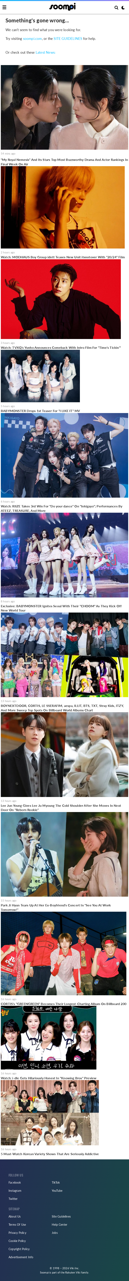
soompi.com (32, 38)
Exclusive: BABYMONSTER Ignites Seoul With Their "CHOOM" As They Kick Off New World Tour (61, 608)
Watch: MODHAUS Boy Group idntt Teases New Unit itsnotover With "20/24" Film (63, 257)
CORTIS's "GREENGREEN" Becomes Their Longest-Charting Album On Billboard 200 (63, 1004)
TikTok (56, 1182)
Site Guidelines (61, 1216)
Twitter (13, 1198)
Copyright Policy (19, 1249)
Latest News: (45, 52)
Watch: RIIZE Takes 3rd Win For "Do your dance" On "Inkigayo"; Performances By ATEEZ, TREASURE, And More (61, 508)
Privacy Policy (17, 1232)
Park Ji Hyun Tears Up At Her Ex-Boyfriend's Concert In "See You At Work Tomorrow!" (56, 907)
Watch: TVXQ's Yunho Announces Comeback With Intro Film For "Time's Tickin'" (61, 347)
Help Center (59, 1224)
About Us (15, 1216)
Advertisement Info (21, 1257)
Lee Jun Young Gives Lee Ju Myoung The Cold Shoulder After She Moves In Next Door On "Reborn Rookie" (61, 807)
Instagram (15, 1190)
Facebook (15, 1182)
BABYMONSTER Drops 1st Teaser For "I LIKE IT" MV (40, 411)
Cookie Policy (17, 1241)
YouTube (57, 1190)
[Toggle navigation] (4, 7)
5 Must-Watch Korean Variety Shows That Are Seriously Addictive (50, 1154)
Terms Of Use (17, 1224)
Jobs (55, 1232)
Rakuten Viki (72, 1272)
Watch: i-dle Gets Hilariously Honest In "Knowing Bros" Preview (48, 1078)
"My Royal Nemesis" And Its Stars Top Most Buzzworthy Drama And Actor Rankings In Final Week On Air (64, 162)
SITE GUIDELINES (68, 38)
